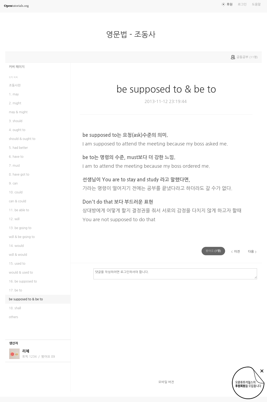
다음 (251, 251)
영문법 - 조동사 (133, 34)
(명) (213, 250)
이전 (237, 251)
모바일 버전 (166, 382)
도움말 (256, 4)
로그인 (242, 4)
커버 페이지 (17, 66)
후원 (230, 4)
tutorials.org (16, 6)
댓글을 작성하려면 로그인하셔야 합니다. (175, 274)
